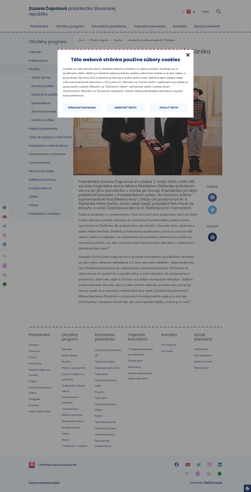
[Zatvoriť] (188, 54)
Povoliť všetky (169, 107)
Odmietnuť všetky (125, 107)
